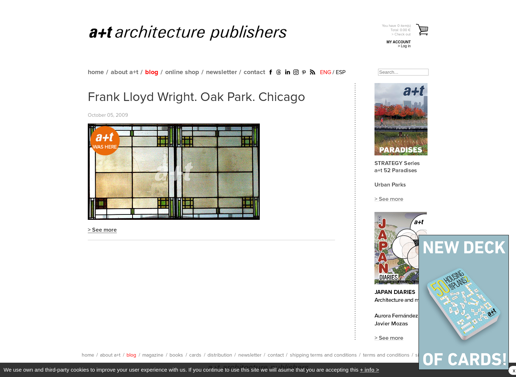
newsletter (221, 72)
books (176, 355)
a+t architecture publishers (197, 32)
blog (151, 72)
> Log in (404, 46)
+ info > (369, 370)
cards (195, 355)
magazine (152, 355)
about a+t (124, 72)
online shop (182, 72)
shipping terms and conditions (323, 355)
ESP (340, 72)
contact (254, 72)
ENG (325, 72)
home (96, 72)
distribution (219, 355)
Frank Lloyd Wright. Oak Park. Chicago (196, 97)
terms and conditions (386, 355)
